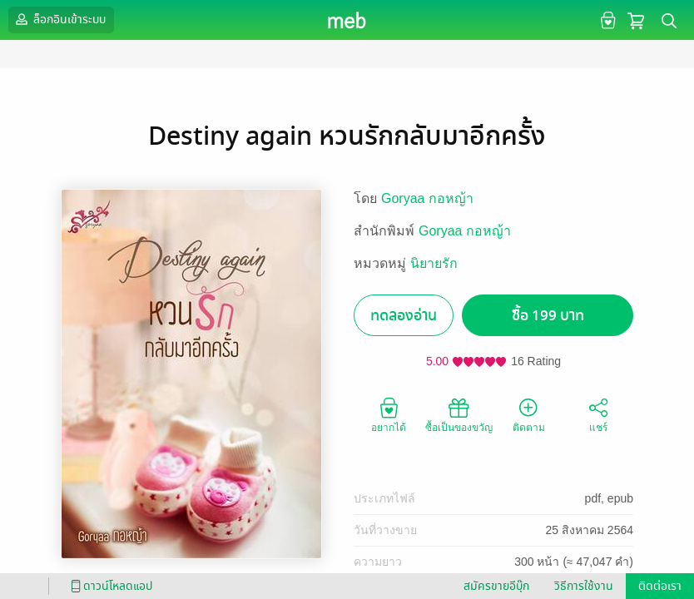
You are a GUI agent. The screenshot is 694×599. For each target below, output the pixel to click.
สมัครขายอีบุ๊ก (496, 586)
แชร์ (598, 414)
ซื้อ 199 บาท (548, 315)
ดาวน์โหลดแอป (109, 586)
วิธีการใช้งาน (583, 586)
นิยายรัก (434, 263)
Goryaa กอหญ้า (427, 198)
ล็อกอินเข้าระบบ (59, 19)
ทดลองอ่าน (403, 315)
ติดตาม (529, 414)
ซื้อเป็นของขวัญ (459, 414)
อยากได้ (388, 414)
